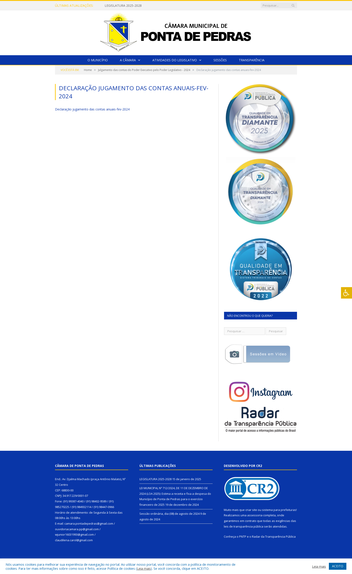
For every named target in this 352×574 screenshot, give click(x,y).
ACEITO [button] (337, 566)
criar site (251, 510)
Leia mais (144, 568)
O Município (98, 60)
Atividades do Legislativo (174, 60)
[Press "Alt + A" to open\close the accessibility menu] (346, 293)
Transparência (251, 60)
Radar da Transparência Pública (274, 536)
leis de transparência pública (243, 526)
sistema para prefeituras (279, 510)
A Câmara (128, 60)
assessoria (254, 515)
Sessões (220, 60)
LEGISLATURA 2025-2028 (123, 6)
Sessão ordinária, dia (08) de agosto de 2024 (169, 514)
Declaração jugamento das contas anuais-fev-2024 (92, 109)
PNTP (242, 536)
